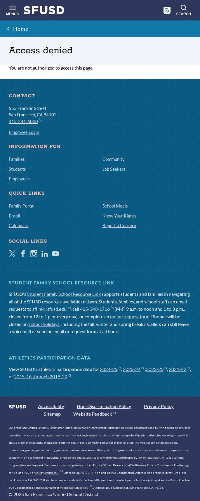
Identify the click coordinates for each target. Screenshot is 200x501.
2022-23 (156, 369)
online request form (129, 316)
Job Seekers (114, 169)
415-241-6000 (25, 121)
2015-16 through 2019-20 (42, 376)
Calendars (18, 225)
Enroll (14, 215)
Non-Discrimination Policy (104, 406)
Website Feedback (94, 414)
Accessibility (51, 406)
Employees (19, 178)
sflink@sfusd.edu (51, 309)
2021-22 (179, 369)
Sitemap (52, 414)
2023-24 (133, 369)
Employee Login (24, 132)
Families (17, 159)
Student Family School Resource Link (64, 294)
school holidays (44, 324)
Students (17, 169)
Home (20, 28)
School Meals (115, 205)
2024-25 (110, 369)
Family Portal (21, 205)
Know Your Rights (119, 215)
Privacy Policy (159, 406)
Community (113, 159)
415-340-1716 (97, 309)
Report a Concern (119, 225)
